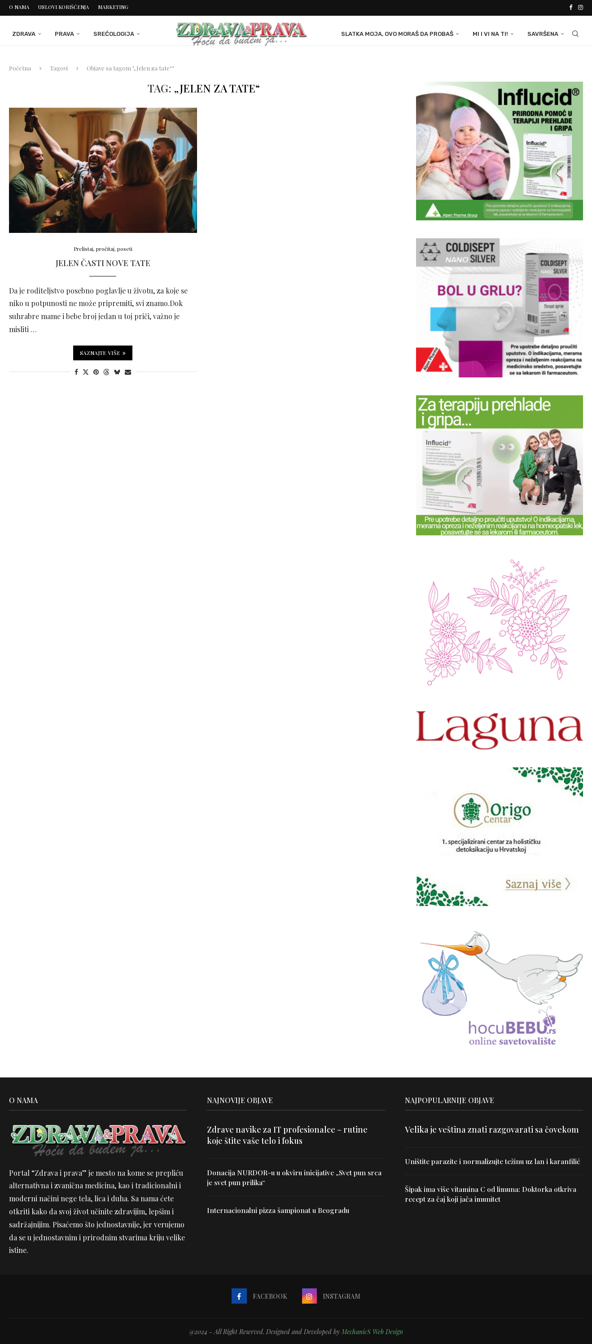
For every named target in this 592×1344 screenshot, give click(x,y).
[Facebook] (570, 7)
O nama (19, 7)
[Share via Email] (128, 371)
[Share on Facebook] (76, 371)
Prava (61, 32)
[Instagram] (580, 7)
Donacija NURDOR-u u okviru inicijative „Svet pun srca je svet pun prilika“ (288, 1176)
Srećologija (110, 32)
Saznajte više (103, 352)
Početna (20, 66)
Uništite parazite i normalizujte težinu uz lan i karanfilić (478, 1164)
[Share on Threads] (106, 371)
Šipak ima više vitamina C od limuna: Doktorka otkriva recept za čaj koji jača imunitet (492, 1203)
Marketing (113, 7)
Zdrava (20, 32)
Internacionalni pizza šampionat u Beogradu (279, 1209)
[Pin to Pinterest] (96, 371)
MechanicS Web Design (372, 1330)
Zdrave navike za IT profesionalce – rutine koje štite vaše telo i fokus (287, 1134)
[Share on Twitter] (86, 371)
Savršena (546, 32)
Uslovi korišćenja (63, 7)
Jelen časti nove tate (103, 262)
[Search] (578, 33)
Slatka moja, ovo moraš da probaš (400, 32)
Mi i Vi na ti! (493, 32)
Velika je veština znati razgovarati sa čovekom (492, 1128)
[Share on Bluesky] (117, 371)
